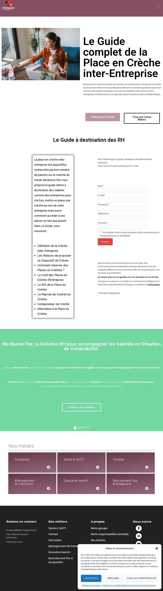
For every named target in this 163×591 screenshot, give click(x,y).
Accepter (91, 578)
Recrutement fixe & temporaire (61, 560)
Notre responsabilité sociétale (110, 534)
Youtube (139, 544)
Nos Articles (98, 540)
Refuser (113, 578)
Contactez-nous (14, 541)
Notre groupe (99, 528)
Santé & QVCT (57, 528)
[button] (156, 548)
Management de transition (66, 546)
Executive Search (59, 552)
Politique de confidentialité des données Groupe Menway (129, 585)
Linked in (139, 536)
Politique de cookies (91, 585)
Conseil (53, 534)
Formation (55, 540)
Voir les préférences (141, 578)
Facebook (139, 528)
